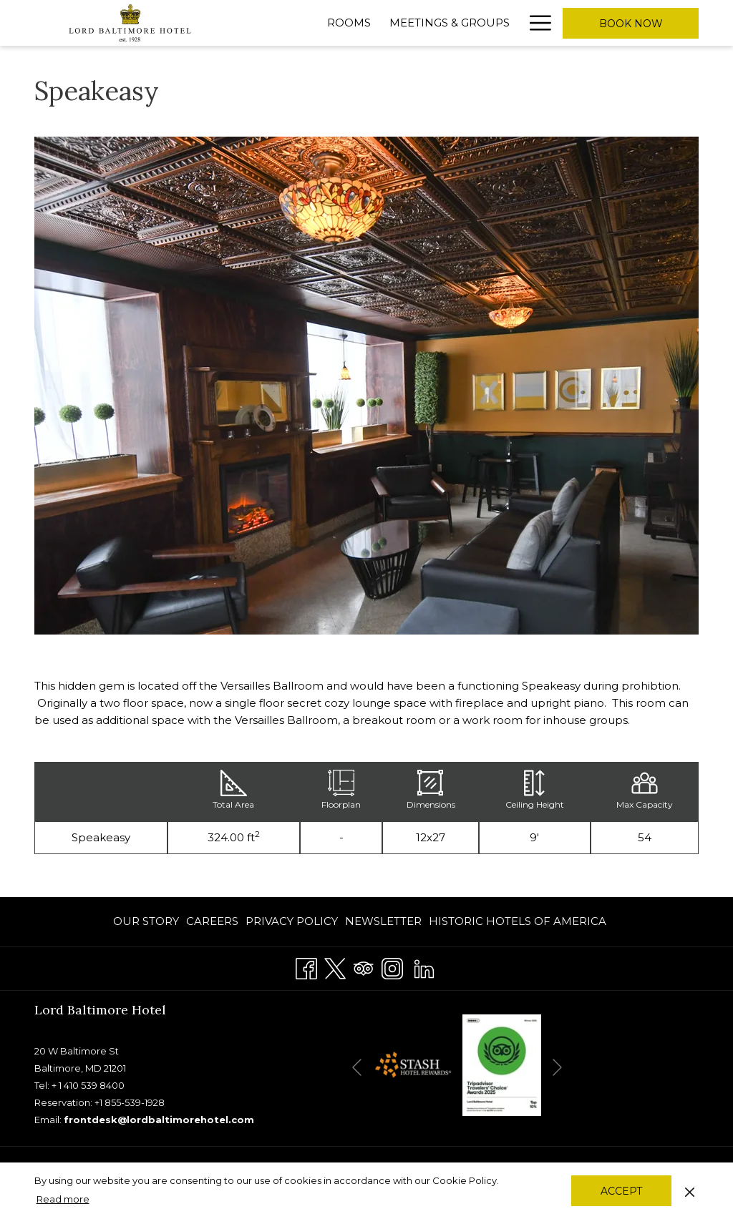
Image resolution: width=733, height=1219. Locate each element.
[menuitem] (148, 922)
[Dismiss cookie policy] (690, 1190)
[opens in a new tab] (412, 1064)
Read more (63, 1199)
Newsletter (383, 921)
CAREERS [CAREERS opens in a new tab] (212, 924)
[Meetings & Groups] (449, 23)
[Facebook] (306, 967)
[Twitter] (335, 967)
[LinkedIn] (424, 967)
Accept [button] (621, 1191)
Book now (631, 23)
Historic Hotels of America (517, 921)
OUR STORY (146, 921)
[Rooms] (349, 23)
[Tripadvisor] (363, 967)
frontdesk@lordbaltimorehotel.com (159, 1119)
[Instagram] (392, 967)
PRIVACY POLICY (292, 921)
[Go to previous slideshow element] (357, 1068)
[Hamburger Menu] (535, 23)
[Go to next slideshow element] (557, 1068)
